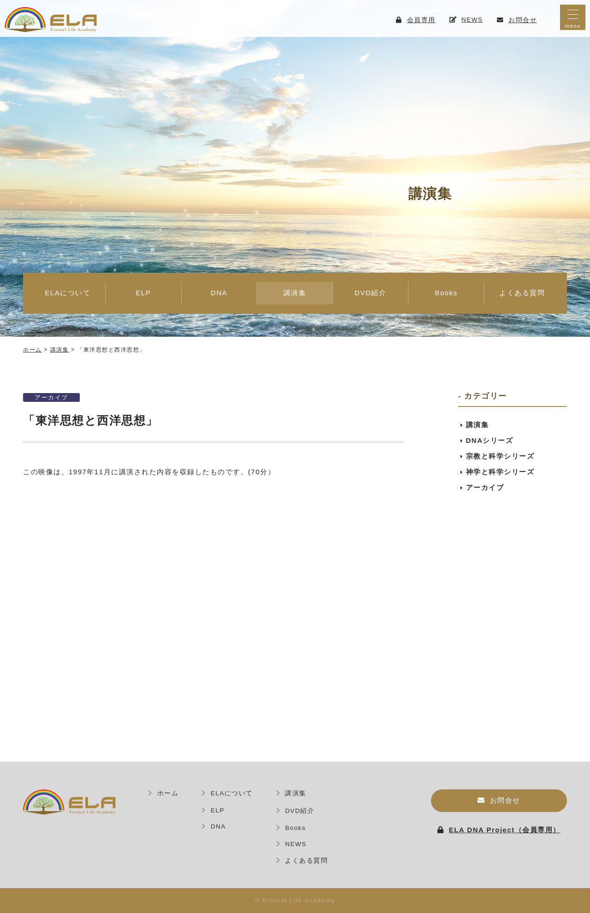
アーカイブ (51, 397)
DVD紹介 (370, 293)
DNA (219, 293)
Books (446, 293)
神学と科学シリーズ (500, 472)
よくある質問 (522, 293)
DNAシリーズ (489, 440)
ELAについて (67, 293)
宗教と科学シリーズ (500, 456)
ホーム (168, 793)
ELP (143, 293)
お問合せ (505, 800)
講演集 (295, 293)
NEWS (296, 844)
